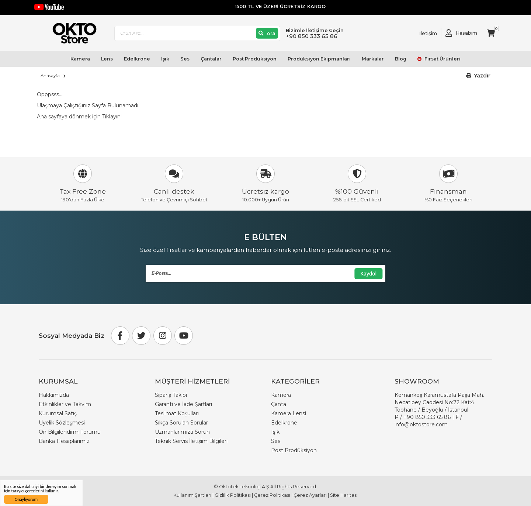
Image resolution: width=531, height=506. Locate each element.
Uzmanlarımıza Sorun (182, 432)
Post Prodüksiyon (255, 59)
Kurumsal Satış (58, 413)
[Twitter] (141, 335)
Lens (107, 59)
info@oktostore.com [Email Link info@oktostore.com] (421, 424)
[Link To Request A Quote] (423, 33)
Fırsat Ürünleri (442, 59)
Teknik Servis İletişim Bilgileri (191, 441)
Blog (400, 59)
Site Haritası (344, 495)
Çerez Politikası (272, 495)
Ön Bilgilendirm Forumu (70, 432)
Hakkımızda (54, 395)
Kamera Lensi (288, 413)
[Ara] (267, 33)
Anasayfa (50, 75)
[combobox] (197, 33)
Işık (165, 59)
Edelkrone (137, 59)
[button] (478, 75)
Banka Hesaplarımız (64, 441)
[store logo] (71, 33)
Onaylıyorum (26, 499)
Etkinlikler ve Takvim (65, 404)
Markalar (373, 59)
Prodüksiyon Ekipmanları (319, 59)
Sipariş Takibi (171, 395)
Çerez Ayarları (310, 495)
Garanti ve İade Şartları (183, 404)
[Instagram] (162, 335)
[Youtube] (183, 335)
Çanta (278, 404)
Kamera (80, 59)
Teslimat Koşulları (177, 413)
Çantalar (211, 59)
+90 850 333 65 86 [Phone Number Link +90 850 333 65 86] (427, 417)
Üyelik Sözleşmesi (62, 422)
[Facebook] (120, 335)
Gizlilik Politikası (233, 495)
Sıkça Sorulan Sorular (181, 422)
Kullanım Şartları (192, 495)
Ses (185, 59)
